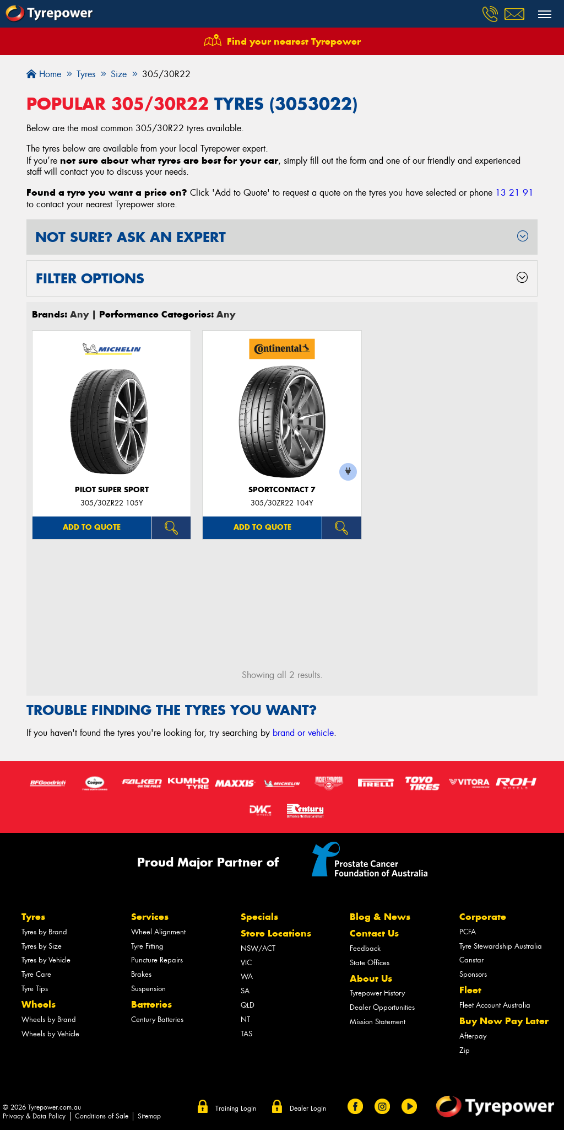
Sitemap (149, 1116)
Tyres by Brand (44, 932)
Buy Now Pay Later (504, 1021)
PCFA (467, 932)
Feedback (365, 948)
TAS (246, 1033)
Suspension (148, 988)
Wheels (38, 1004)
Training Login (235, 1108)
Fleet (470, 990)
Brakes (141, 974)
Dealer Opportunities (382, 1007)
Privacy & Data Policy (34, 1116)
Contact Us (374, 933)
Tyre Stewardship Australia (500, 946)
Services (150, 917)
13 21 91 (514, 192)
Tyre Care (36, 974)
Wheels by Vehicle (50, 1033)
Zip (464, 1050)
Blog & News (380, 917)
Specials (259, 917)
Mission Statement (377, 1021)
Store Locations (276, 933)
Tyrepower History (377, 993)
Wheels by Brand (48, 1019)
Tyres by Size (41, 946)
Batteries (151, 1004)
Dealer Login (308, 1108)
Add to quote (92, 527)
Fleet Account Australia (494, 1005)
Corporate (482, 917)
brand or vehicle (303, 733)
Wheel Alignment (158, 932)
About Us (371, 978)
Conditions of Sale (101, 1116)
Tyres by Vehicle (45, 960)
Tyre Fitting (147, 946)
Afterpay (472, 1036)
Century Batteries (157, 1019)
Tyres (33, 917)
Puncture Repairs (157, 960)
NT (245, 1019)
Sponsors (473, 974)
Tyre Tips (34, 988)
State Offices (369, 962)
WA (247, 976)
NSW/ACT (258, 948)
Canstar (471, 960)
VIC (246, 962)
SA (245, 991)
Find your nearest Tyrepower (294, 41)
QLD (247, 1005)
